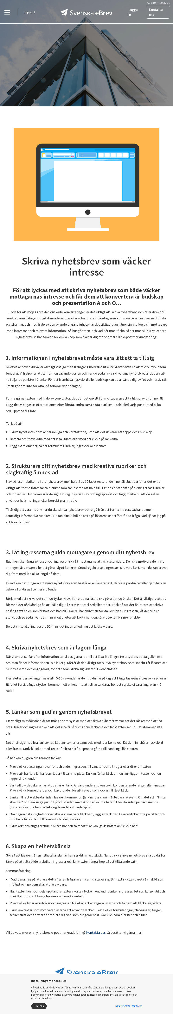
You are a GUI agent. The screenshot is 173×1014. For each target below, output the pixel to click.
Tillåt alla (39, 1006)
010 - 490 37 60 (160, 3)
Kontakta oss (156, 12)
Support (29, 12)
